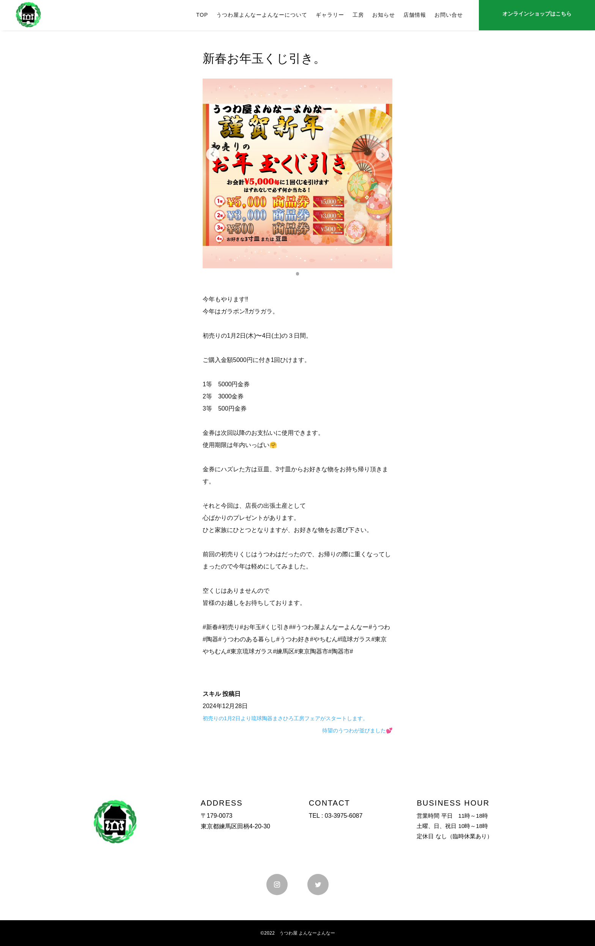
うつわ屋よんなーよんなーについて (261, 15)
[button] (297, 273)
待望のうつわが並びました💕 (357, 730)
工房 (358, 15)
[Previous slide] (214, 154)
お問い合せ (448, 15)
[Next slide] (381, 154)
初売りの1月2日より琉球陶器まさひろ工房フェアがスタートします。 (285, 718)
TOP (202, 15)
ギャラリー (330, 15)
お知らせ (383, 15)
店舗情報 (414, 15)
